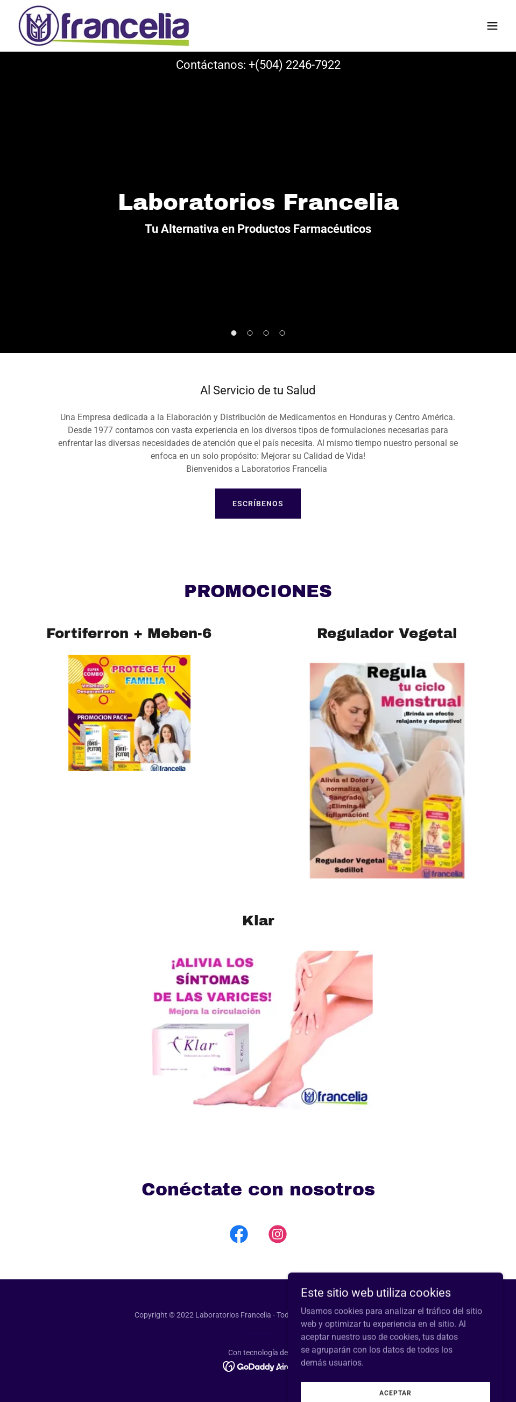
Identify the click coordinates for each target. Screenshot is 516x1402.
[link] (104, 25)
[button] (492, 26)
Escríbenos (258, 503)
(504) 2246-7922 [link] (298, 65)
